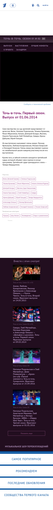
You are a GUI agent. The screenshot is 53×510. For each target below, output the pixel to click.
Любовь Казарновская (10, 207)
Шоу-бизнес (15, 216)
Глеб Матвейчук (23, 193)
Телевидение (26, 216)
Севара (33, 193)
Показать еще (26, 433)
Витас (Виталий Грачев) (11, 179)
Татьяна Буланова (9, 184)
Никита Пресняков (9, 193)
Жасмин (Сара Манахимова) (26, 188)
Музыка (5, 216)
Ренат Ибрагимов (23, 184)
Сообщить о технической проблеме (37, 104)
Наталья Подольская (28, 179)
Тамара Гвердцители (35, 198)
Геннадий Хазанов (27, 207)
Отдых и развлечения (40, 216)
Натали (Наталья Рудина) (40, 184)
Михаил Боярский (41, 207)
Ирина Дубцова (8, 198)
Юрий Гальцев (21, 198)
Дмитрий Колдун (8, 188)
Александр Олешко (9, 202)
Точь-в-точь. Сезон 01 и (22, 38)
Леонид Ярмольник (25, 202)
